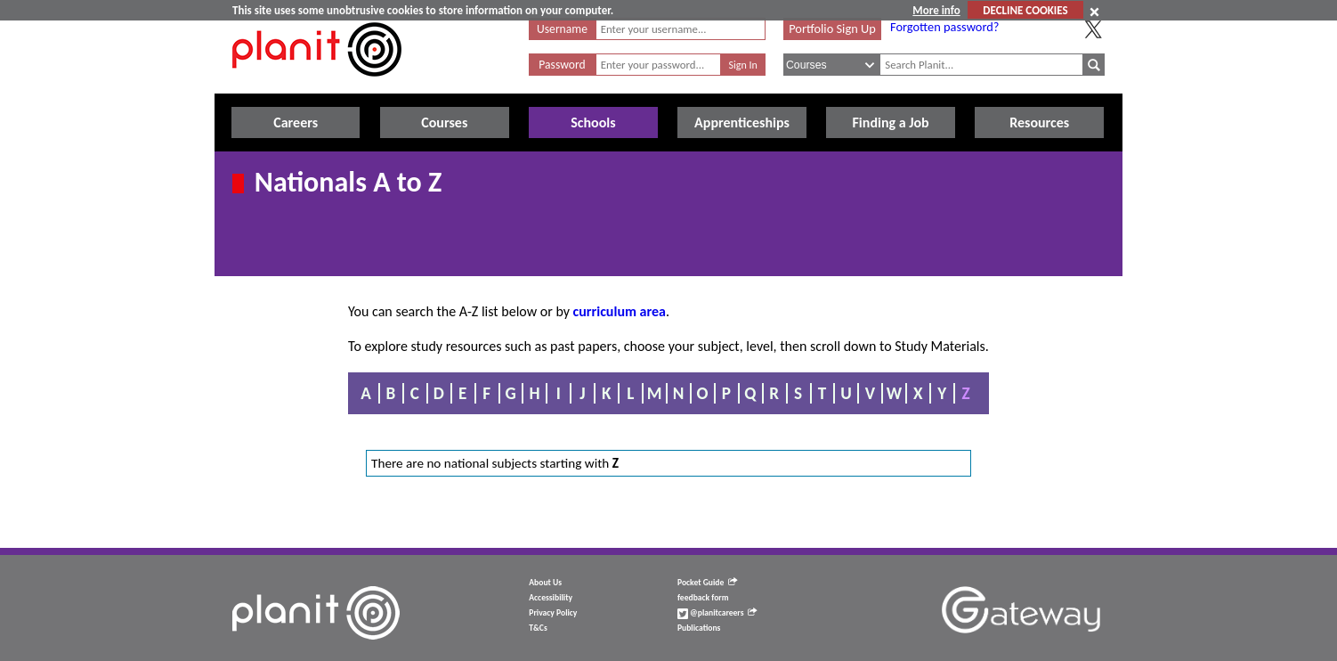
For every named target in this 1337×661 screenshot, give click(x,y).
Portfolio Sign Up (832, 28)
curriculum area (619, 311)
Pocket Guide (707, 582)
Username (562, 29)
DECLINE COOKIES (1025, 10)
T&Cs (538, 628)
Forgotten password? (944, 27)
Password (562, 64)
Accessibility (550, 597)
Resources (1039, 122)
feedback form (703, 597)
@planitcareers (717, 613)
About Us (545, 582)
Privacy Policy (553, 613)
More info (936, 10)
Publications (698, 628)
